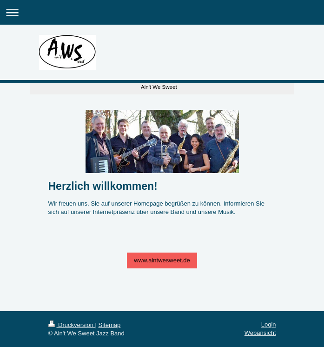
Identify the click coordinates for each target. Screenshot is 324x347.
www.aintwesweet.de (162, 260)
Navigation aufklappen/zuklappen (162, 12)
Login (268, 324)
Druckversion (71, 324)
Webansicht (260, 332)
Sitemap (110, 324)
